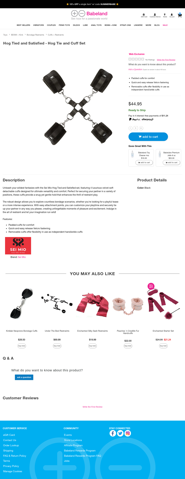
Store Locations (73, 440)
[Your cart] (179, 15)
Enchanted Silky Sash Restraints (92, 331)
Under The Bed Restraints (57, 331)
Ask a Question (135, 69)
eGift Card (9, 434)
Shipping (8, 450)
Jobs (67, 460)
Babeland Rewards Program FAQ (82, 455)
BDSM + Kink (17, 35)
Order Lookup (11, 445)
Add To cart (148, 136)
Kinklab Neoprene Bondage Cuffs (21, 331)
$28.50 (21, 339)
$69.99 (57, 339)
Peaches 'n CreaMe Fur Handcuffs (128, 332)
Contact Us (9, 440)
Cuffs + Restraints (56, 35)
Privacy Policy (11, 466)
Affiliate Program (73, 445)
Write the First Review (166, 60)
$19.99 (92, 339)
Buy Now (21, 346)
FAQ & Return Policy (14, 455)
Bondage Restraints (35, 35)
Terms (6, 460)
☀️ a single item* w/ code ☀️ (92, 4)
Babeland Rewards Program (80, 450)
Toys (5, 35)
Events (68, 434)
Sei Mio (22, 257)
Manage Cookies (12, 471)
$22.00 (128, 340)
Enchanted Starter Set (163, 331)
